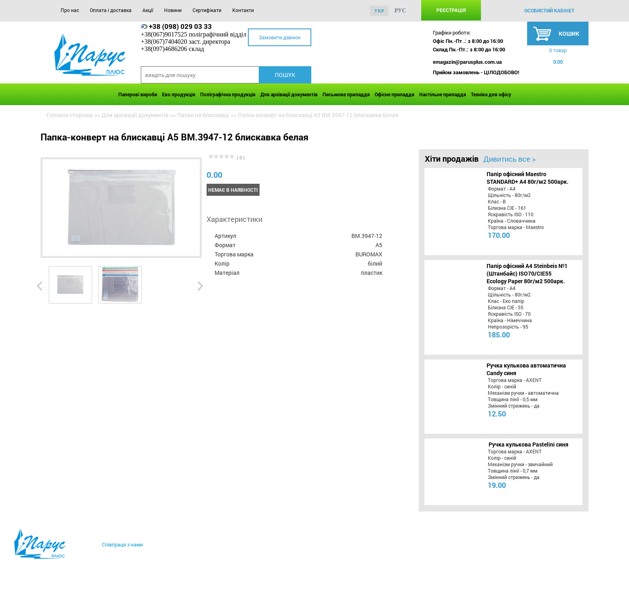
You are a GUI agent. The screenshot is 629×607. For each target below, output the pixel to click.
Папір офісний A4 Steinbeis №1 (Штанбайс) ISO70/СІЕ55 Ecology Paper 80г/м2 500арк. (527, 273)
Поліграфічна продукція (228, 94)
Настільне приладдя (442, 94)
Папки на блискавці (203, 115)
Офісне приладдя (394, 94)
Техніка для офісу (491, 94)
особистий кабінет (549, 10)
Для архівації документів (289, 94)
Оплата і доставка (111, 10)
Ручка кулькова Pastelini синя (528, 444)
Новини (173, 10)
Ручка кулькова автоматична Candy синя (526, 369)
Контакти (243, 10)
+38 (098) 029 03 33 (180, 26)
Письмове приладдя (346, 94)
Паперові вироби (137, 94)
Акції (147, 10)
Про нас (70, 10)
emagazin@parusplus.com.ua (467, 61)
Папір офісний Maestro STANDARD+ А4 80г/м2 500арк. (527, 177)
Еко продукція (178, 94)
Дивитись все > (509, 159)
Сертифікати (207, 10)
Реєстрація (451, 10)
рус (400, 11)
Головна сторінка (70, 115)
